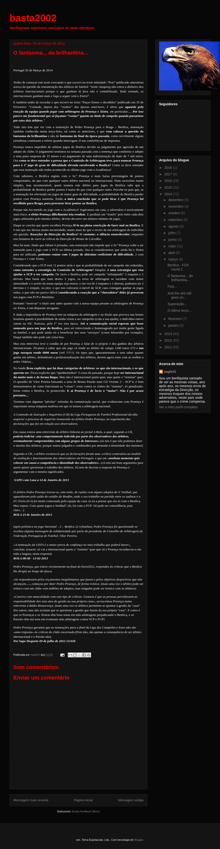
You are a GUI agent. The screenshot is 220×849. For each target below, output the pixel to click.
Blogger (138, 839)
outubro (174, 213)
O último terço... (180, 310)
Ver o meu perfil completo (178, 407)
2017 (168, 174)
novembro (176, 206)
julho (172, 233)
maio (172, 246)
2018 (168, 168)
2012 (168, 340)
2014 (168, 194)
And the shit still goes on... (179, 295)
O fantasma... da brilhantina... (180, 278)
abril (172, 253)
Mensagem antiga (131, 800)
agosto (173, 226)
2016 (168, 181)
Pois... (172, 286)
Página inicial (83, 800)
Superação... (177, 304)
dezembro (176, 200)
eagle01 (170, 372)
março (173, 259)
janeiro (173, 325)
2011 (168, 347)
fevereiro (175, 319)
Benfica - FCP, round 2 (178, 267)
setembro (175, 220)
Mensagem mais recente (30, 800)
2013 (168, 334)
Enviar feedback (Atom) (86, 811)
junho (173, 240)
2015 (168, 187)
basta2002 (32, 18)
